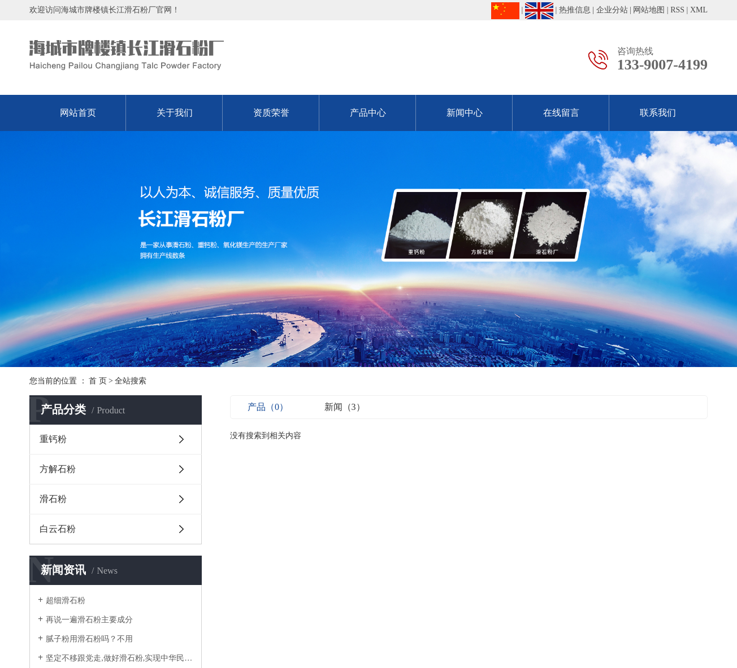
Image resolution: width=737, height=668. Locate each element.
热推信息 (575, 10)
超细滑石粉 (65, 600)
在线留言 (561, 112)
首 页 (98, 381)
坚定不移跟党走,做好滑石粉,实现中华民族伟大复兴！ (119, 658)
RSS (677, 10)
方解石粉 (58, 469)
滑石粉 (53, 499)
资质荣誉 (271, 112)
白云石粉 (58, 529)
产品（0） (268, 407)
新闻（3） (344, 407)
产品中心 (368, 112)
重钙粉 (53, 439)
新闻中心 (464, 112)
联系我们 (658, 112)
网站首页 (78, 112)
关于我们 (175, 112)
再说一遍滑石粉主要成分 (89, 619)
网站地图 (649, 10)
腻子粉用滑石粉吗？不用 (89, 639)
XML (699, 10)
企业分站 (612, 10)
